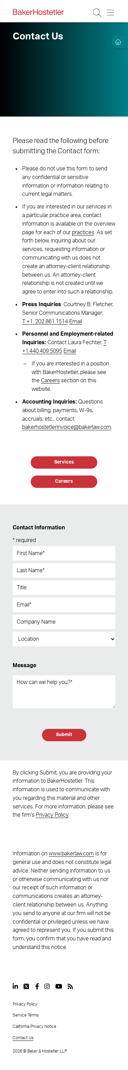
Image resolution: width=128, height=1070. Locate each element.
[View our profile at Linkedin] (15, 986)
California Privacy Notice (34, 1026)
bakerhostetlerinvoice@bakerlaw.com (66, 427)
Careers (50, 380)
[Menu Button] (110, 13)
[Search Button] (97, 13)
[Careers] (64, 482)
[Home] (117, 42)
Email (75, 321)
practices (83, 232)
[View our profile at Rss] (70, 986)
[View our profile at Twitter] (27, 986)
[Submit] (64, 735)
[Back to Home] (38, 12)
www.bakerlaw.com (71, 853)
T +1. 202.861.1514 (45, 321)
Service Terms (26, 1015)
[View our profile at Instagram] (47, 986)
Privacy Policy (52, 815)
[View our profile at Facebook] (37, 986)
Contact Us (23, 1038)
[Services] (64, 462)
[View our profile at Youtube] (58, 986)
